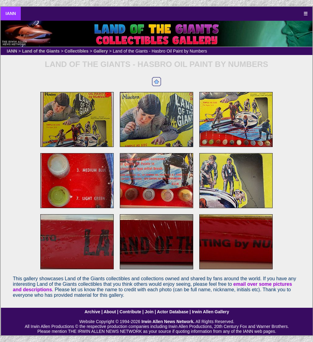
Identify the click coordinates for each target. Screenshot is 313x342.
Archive (92, 311)
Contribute (130, 311)
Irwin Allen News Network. (168, 321)
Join (149, 311)
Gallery (101, 51)
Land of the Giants (41, 51)
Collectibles (76, 51)
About (110, 311)
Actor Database (173, 311)
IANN (11, 13)
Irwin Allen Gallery (210, 311)
